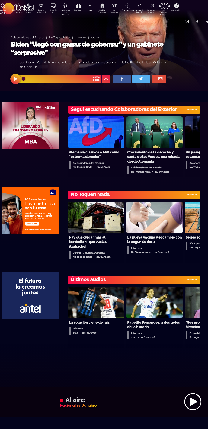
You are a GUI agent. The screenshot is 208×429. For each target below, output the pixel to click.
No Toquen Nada (28, 11)
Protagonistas (133, 10)
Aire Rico (81, 10)
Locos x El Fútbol (147, 11)
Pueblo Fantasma (107, 11)
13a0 (94, 10)
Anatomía (186, 10)
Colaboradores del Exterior (27, 37)
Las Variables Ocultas (173, 12)
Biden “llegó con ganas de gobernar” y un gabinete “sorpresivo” (87, 48)
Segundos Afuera (160, 11)
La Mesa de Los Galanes (67, 12)
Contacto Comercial (179, 19)
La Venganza (120, 11)
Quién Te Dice (54, 11)
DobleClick (15, 10)
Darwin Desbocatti (41, 11)
